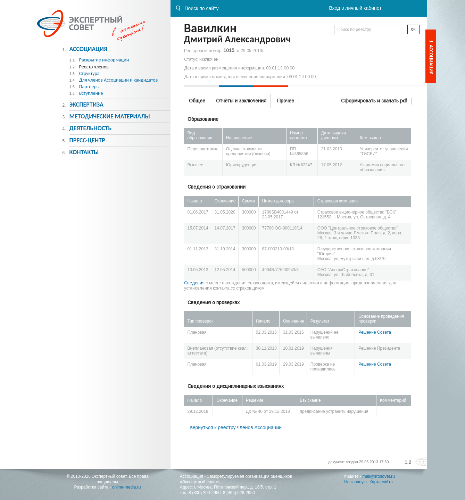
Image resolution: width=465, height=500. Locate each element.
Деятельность (90, 128)
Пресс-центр (87, 140)
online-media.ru (126, 487)
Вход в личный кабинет (355, 8)
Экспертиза (86, 104)
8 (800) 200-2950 (205, 492)
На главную (355, 482)
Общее (197, 100)
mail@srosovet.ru (378, 476)
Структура (89, 73)
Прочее (285, 100)
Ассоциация (88, 49)
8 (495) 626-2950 (239, 492)
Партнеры (89, 87)
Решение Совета (374, 332)
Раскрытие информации (104, 60)
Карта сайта (381, 482)
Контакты (84, 152)
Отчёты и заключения (241, 100)
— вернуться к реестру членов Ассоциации (233, 427)
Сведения (194, 283)
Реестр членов (94, 67)
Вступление (91, 93)
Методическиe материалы (109, 116)
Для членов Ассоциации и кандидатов (118, 80)
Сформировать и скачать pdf (374, 100)
